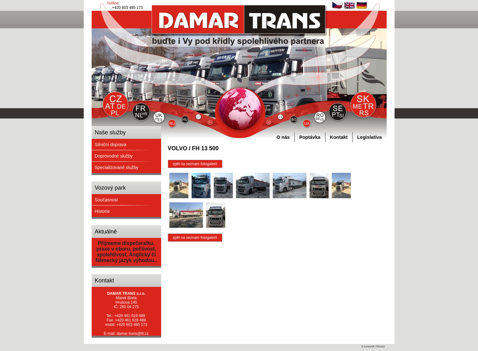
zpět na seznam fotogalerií (195, 164)
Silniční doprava (111, 144)
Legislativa (369, 137)
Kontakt (339, 137)
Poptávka (309, 137)
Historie (102, 211)
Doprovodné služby (114, 156)
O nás (283, 137)
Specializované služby (117, 167)
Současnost (106, 199)
